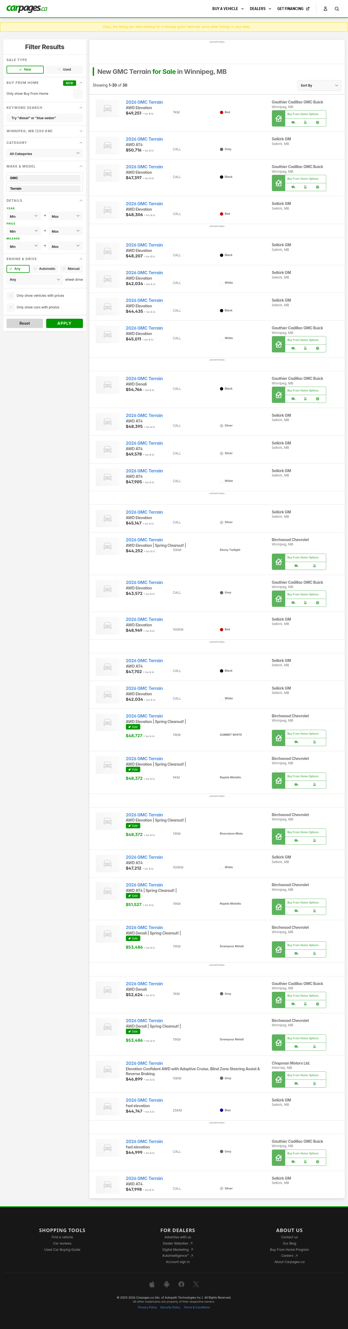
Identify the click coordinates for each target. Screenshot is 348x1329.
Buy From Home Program (289, 1250)
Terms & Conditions (197, 1307)
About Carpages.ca (289, 1262)
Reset (24, 323)
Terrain (44, 188)
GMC (44, 178)
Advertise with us (177, 1237)
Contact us (289, 1237)
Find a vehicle (62, 1237)
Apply (64, 323)
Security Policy (170, 1307)
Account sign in (178, 1262)
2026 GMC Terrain (144, 102)
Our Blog (289, 1243)
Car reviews (62, 1243)
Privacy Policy (147, 1307)
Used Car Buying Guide (62, 1250)
